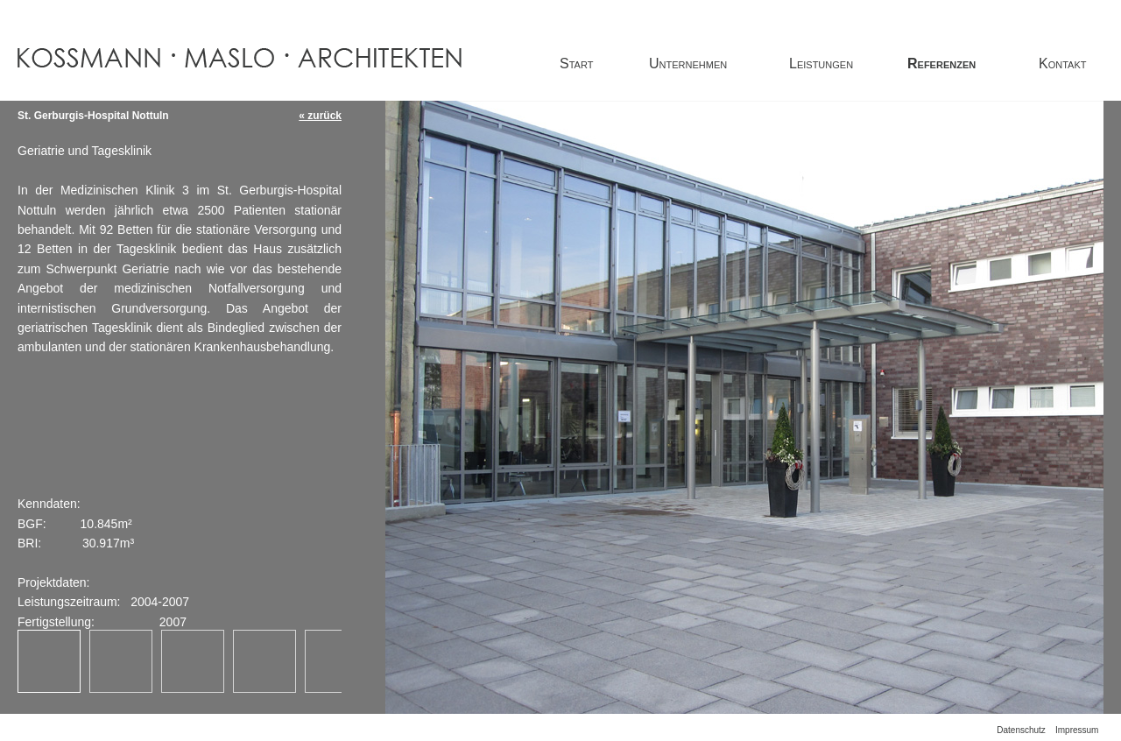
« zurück (320, 115)
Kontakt (1062, 63)
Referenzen (941, 63)
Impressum (1076, 730)
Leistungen (821, 63)
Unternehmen (688, 63)
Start (576, 63)
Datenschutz (1021, 730)
